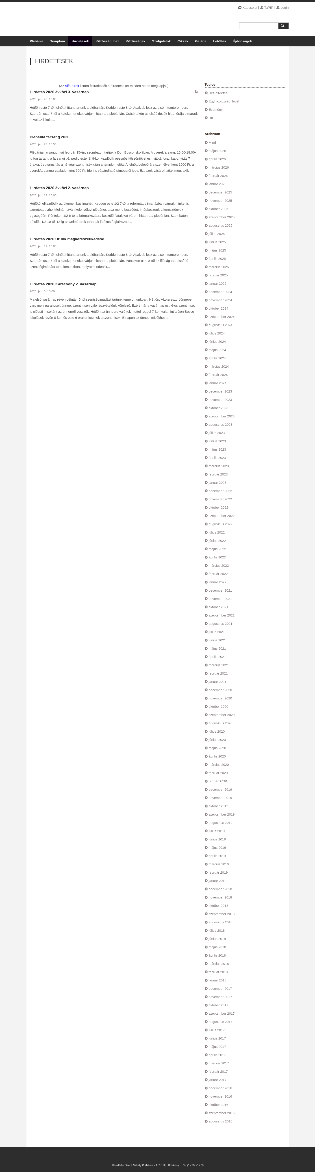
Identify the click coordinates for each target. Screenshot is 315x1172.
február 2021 (218, 673)
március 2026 (219, 167)
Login (282, 7)
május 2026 (217, 151)
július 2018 (217, 930)
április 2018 (217, 955)
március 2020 (219, 764)
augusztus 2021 (220, 623)
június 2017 (217, 1038)
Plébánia (37, 41)
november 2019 (220, 798)
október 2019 (218, 806)
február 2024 (218, 375)
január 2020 (218, 781)
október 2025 (218, 209)
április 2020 (217, 756)
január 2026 (217, 184)
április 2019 (217, 856)
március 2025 (219, 267)
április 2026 (217, 159)
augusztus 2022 (220, 524)
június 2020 (217, 740)
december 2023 (220, 391)
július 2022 (217, 532)
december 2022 (220, 491)
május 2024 (217, 350)
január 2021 (217, 682)
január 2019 (217, 881)
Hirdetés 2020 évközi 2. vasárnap (59, 188)
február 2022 (218, 574)
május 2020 (217, 748)
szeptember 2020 (222, 715)
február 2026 (218, 176)
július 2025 (217, 234)
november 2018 (220, 897)
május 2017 (217, 1046)
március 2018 (219, 964)
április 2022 (217, 557)
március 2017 (219, 1063)
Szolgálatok (161, 41)
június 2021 (217, 640)
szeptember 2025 (222, 217)
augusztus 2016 (220, 1121)
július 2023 (217, 433)
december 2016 (220, 1088)
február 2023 (218, 474)
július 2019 (217, 831)
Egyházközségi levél (224, 101)
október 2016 (218, 1105)
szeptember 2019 (222, 814)
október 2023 (218, 408)
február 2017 (218, 1071)
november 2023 (220, 400)
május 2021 (217, 648)
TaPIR (267, 7)
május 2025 (217, 250)
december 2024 (220, 292)
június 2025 (217, 242)
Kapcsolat (250, 7)
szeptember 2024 (222, 317)
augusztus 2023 (220, 424)
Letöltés (219, 41)
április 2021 (217, 657)
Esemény (216, 109)
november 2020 (220, 698)
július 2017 (217, 1030)
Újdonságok (242, 41)
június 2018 (217, 939)
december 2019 (220, 789)
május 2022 (217, 549)
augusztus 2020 (220, 723)
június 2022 (217, 541)
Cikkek (183, 41)
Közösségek (136, 41)
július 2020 (217, 731)
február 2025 (218, 275)
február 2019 (218, 872)
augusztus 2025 (220, 225)
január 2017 (217, 1080)
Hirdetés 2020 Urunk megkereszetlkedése (67, 239)
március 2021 (219, 665)
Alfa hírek (72, 86)
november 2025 (220, 200)
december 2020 (220, 690)
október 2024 (218, 308)
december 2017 (220, 988)
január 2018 (217, 980)
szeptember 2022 (222, 516)
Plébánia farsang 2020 (50, 137)
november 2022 (220, 499)
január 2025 (217, 283)
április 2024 (217, 358)
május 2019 (217, 847)
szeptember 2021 (222, 615)
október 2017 (218, 1005)
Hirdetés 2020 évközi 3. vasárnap (59, 92)
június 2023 (217, 441)
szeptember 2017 (222, 1013)
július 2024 (217, 333)
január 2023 (217, 482)
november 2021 (220, 599)
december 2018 (220, 889)
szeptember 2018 (222, 914)
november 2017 (220, 997)
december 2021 (220, 590)
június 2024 (217, 341)
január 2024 (217, 383)
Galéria (200, 41)
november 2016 (220, 1096)
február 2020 (218, 773)
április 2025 (217, 258)
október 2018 (218, 905)
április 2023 (217, 458)
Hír (211, 118)
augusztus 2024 (220, 325)
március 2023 (219, 466)
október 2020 (218, 706)
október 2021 (218, 607)
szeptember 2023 (222, 416)
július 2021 (217, 632)
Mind (212, 142)
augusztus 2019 (220, 823)
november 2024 (220, 300)
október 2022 (218, 507)
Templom (57, 41)
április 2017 (217, 1055)
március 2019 (219, 864)
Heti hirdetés (218, 93)
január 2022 (217, 582)
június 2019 (217, 839)
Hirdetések (80, 41)
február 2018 (218, 972)
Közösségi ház (107, 41)
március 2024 (219, 366)
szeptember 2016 (222, 1113)
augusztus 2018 (220, 922)
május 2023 (217, 449)
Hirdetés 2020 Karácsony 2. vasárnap (63, 284)
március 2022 (219, 565)
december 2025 (220, 192)
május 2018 (217, 947)
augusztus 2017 (220, 1022)
